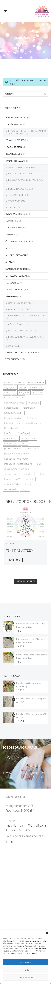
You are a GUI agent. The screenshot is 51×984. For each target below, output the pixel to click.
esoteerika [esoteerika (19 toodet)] (9, 392)
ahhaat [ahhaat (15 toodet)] (7, 382)
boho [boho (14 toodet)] (23, 387)
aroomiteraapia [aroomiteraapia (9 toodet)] (36, 382)
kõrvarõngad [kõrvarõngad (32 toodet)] (23, 433)
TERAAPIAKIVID (16, 195)
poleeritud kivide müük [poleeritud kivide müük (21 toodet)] (16, 453)
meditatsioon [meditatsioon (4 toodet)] (11, 438)
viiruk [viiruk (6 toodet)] (26, 484)
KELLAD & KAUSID (13, 154)
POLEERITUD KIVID (18, 188)
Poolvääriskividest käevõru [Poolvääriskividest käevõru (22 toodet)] (18, 464)
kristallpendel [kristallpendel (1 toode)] (30, 428)
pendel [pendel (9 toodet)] (23, 443)
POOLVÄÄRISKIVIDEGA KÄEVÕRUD (26, 336)
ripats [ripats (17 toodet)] (38, 464)
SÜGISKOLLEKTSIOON (15, 255)
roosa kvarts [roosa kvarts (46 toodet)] (10, 469)
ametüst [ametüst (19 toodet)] (19, 382)
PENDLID (9, 248)
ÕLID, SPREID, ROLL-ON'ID (17, 241)
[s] (25, 94)
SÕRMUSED (14, 345)
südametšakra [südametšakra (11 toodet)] (11, 474)
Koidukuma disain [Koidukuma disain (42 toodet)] (13, 418)
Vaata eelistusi (25, 977)
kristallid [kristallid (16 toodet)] (31, 418)
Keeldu (25, 970)
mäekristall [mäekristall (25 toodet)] (10, 443)
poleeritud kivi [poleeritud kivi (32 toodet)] (31, 448)
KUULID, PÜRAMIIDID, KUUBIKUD (26, 179)
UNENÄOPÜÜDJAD (14, 290)
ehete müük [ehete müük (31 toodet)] (36, 387)
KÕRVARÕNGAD (16, 324)
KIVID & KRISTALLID (14, 161)
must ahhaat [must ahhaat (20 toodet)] (28, 438)
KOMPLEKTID (11, 221)
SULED (8, 262)
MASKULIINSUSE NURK (20, 330)
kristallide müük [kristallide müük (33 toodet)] (12, 423)
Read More (14, 560)
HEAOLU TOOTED (13, 147)
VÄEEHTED (10, 296)
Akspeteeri (25, 962)
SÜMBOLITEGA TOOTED (16, 269)
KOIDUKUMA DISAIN (15, 214)
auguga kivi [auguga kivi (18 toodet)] (10, 387)
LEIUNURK (10, 234)
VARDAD (12, 207)
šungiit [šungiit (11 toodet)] (24, 489)
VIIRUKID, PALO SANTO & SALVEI (20, 352)
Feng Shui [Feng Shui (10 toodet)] (24, 392)
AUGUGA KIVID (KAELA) (16, 117)
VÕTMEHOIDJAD (13, 359)
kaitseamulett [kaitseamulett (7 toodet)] (11, 408)
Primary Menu (45, 11)
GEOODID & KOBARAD (20, 167)
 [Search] (45, 94)
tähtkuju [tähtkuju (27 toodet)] (30, 479)
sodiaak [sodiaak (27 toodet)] (25, 469)
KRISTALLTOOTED (13, 228)
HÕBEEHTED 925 (16, 309)
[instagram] (12, 842)
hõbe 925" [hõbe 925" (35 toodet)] (19, 397)
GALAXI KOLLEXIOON (19, 303)
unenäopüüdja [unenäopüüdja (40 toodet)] (12, 484)
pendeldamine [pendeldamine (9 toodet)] (12, 448)
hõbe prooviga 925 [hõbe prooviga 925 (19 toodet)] (14, 402)
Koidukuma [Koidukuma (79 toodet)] (28, 408)
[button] (47, 933)
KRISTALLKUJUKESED (19, 173)
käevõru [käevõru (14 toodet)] (8, 433)
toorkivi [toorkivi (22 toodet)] (40, 474)
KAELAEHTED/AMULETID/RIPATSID (26, 315)
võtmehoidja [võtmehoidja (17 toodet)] (11, 489)
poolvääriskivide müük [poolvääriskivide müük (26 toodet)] (16, 458)
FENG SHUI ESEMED (14, 140)
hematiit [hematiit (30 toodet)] (37, 392)
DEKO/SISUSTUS (13, 124)
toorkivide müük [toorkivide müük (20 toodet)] (13, 479)
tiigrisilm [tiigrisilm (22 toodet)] (27, 474)
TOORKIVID (14, 201)
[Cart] (5, 11)
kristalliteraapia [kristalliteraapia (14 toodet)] (33, 423)
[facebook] (7, 842)
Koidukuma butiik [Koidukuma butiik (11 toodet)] (13, 413)
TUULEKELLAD (12, 283)
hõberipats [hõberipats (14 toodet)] (33, 402)
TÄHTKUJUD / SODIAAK (16, 276)
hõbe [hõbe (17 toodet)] (7, 397)
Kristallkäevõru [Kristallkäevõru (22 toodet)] (11, 428)
